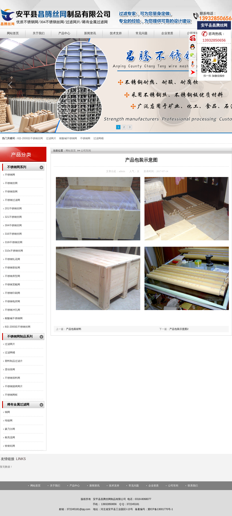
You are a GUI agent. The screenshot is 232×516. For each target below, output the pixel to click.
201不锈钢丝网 (13, 208)
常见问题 (134, 485)
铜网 (7, 412)
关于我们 (55, 485)
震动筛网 (10, 369)
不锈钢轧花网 (12, 259)
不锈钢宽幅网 (12, 284)
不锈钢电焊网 (12, 301)
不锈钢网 (10, 174)
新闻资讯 (94, 485)
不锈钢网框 (11, 394)
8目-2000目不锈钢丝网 (17, 326)
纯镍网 (8, 420)
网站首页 (71, 150)
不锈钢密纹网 (12, 267)
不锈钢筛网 (11, 191)
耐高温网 (10, 437)
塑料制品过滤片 (14, 360)
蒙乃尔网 (10, 429)
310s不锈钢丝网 (14, 250)
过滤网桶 (10, 352)
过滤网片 (10, 344)
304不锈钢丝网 (13, 225)
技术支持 (114, 485)
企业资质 (153, 485)
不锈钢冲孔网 (12, 309)
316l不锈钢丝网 (13, 242)
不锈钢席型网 (12, 276)
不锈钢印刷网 (12, 292)
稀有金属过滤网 (18, 404)
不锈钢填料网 (12, 377)
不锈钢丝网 (11, 183)
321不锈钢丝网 (13, 216)
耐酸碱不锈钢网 (14, 318)
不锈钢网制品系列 (19, 336)
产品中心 (75, 485)
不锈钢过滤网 (12, 200)
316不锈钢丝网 (13, 233)
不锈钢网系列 (16, 167)
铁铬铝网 (10, 445)
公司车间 (86, 150)
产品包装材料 (73, 329)
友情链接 (7, 459)
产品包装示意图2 (179, 329)
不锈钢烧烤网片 (14, 386)
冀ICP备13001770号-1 (160, 509)
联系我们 (193, 485)
